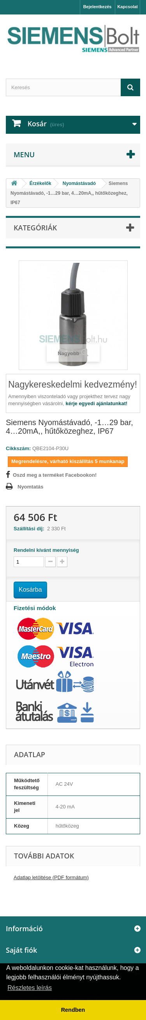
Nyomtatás (30, 487)
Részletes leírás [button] (29, 987)
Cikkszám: (18, 448)
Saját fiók (21, 950)
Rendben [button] (73, 1010)
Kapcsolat (127, 6)
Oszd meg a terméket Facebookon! (55, 475)
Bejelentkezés (97, 6)
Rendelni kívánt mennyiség (46, 550)
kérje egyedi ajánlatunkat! (96, 403)
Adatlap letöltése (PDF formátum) (51, 877)
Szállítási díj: (30, 529)
